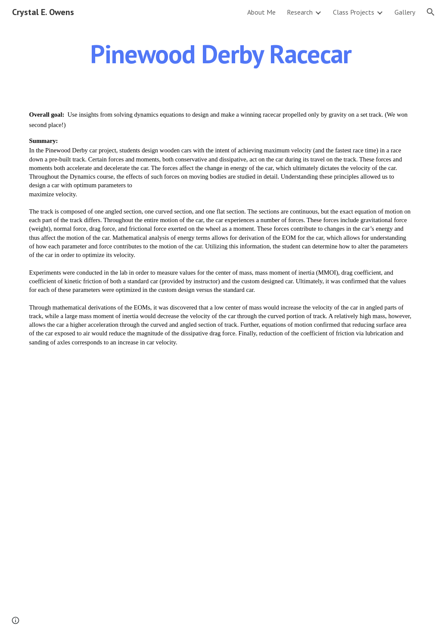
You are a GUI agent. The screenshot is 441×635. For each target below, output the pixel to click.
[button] (430, 12)
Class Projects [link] (353, 12)
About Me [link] (261, 12)
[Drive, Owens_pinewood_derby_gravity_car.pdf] (220, 498)
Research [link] (300, 12)
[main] (221, 53)
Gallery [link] (404, 12)
